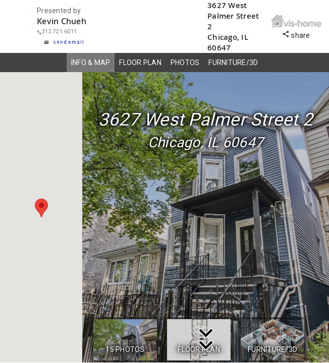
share (296, 34)
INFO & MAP (91, 62)
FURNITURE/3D (233, 62)
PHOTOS (185, 62)
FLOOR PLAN (140, 62)
